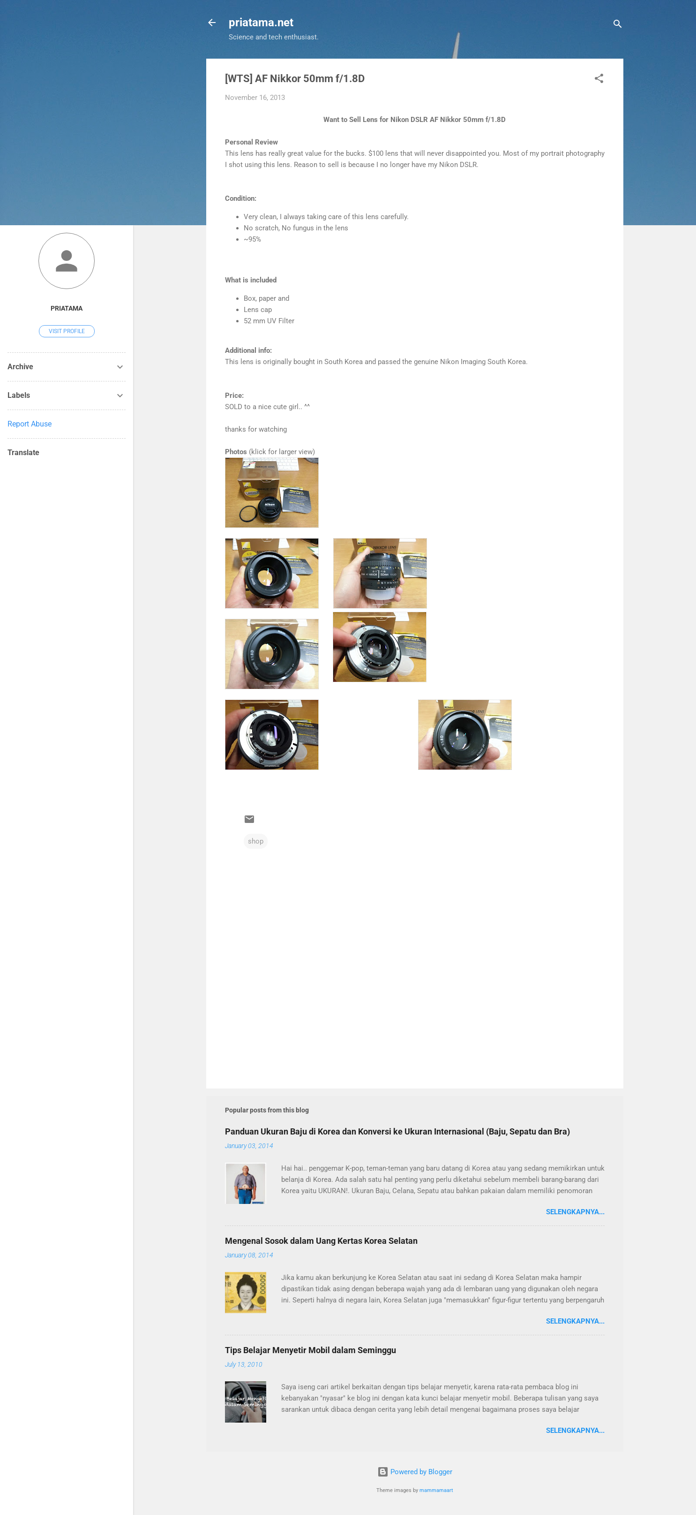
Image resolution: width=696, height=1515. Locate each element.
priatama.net (261, 22)
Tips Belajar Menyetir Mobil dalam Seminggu (310, 1350)
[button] (599, 80)
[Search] (617, 25)
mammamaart (436, 1490)
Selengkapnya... (575, 1212)
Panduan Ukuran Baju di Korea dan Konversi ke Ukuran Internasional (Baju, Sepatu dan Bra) (397, 1131)
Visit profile (67, 331)
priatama (66, 308)
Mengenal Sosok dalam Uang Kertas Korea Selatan (321, 1241)
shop (255, 841)
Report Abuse (29, 423)
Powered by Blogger (414, 1472)
